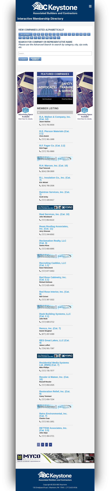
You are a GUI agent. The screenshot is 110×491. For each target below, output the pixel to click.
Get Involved (46, 99)
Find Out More (67, 99)
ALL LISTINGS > (25, 34)
